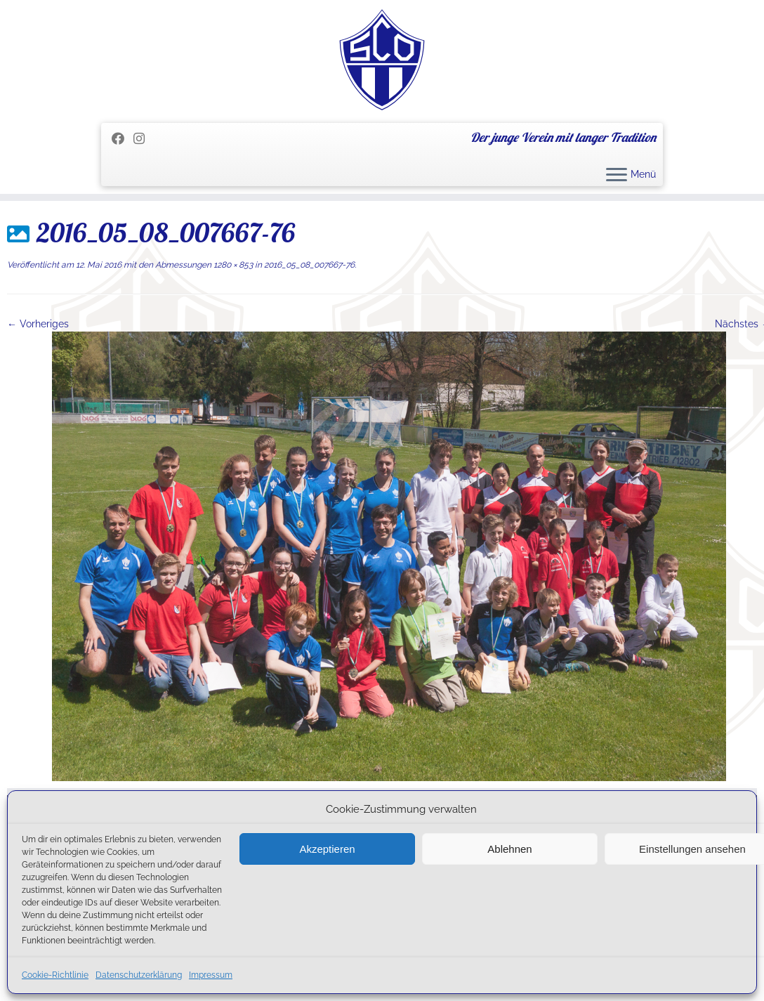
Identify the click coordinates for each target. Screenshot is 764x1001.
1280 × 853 (232, 265)
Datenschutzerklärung (139, 975)
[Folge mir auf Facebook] (122, 138)
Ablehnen (509, 849)
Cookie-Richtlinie (55, 975)
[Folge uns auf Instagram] (143, 138)
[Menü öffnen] (616, 175)
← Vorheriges (38, 323)
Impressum (210, 975)
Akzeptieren (327, 849)
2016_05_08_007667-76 (308, 265)
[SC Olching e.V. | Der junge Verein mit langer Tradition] (382, 59)
